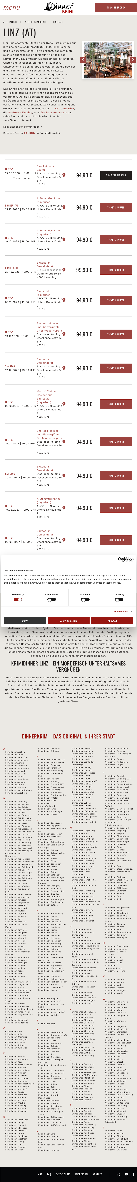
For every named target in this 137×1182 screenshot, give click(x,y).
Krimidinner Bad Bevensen (18, 810)
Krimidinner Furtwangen (50, 811)
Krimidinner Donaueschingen (19, 1084)
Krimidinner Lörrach (82, 789)
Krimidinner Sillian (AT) (116, 839)
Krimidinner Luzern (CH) (84, 822)
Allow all (112, 620)
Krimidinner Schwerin (115, 817)
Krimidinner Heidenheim (50, 946)
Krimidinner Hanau (47, 932)
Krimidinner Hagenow (49, 919)
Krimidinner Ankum (14, 785)
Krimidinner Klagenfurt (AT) (52, 1079)
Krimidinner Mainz (81, 833)
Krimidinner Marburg (82, 844)
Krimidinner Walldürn (115, 1013)
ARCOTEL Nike (64, 108)
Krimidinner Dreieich (15, 1097)
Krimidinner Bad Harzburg (18, 834)
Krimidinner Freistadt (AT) (51, 784)
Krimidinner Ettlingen (48, 751)
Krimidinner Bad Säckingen (18, 872)
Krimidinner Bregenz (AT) (17, 984)
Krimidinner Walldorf (115, 1010)
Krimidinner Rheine (81, 1136)
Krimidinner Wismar (115, 1097)
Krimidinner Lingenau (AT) (85, 781)
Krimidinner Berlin (14, 919)
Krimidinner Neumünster (84, 968)
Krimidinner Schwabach (117, 800)
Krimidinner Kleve (47, 1081)
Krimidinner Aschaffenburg (18, 790)
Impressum (81, 1174)
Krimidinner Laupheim (83, 754)
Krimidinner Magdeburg (83, 831)
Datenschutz (63, 1174)
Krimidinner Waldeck (115, 1004)
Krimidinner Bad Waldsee (17, 886)
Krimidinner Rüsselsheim (117, 767)
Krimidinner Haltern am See (52, 924)
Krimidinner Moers (81, 871)
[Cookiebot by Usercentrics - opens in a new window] (120, 559)
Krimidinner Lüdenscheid (84, 808)
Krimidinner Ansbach (15, 787)
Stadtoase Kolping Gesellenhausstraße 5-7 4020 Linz (49, 179)
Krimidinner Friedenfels (50, 792)
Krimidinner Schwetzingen (118, 820)
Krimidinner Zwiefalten (116, 1150)
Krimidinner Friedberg (49, 790)
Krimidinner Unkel (114, 960)
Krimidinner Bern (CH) (16, 922)
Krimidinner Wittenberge (117, 1103)
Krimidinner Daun (14, 1062)
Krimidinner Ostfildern (83, 1053)
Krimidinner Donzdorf (16, 1089)
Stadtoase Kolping (20, 112)
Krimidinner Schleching (116, 790)
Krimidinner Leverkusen (83, 773)
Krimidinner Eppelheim (16, 1139)
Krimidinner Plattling (82, 1089)
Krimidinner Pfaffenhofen (84, 1075)
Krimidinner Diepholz (15, 1067)
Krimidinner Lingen (81, 778)
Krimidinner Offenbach (83, 1025)
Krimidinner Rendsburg (83, 1127)
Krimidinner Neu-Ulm (82, 940)
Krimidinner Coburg (15, 1042)
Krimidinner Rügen (114, 765)
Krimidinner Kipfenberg (50, 1057)
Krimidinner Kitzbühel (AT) (51, 1073)
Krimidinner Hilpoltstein (50, 965)
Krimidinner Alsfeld (14, 776)
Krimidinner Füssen (48, 814)
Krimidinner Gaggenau (49, 826)
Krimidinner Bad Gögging (17, 826)
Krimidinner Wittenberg (116, 1100)
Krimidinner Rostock (115, 751)
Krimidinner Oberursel (83, 1020)
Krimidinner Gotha (47, 872)
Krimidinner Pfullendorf (83, 1080)
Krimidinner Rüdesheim (116, 762)
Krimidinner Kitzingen (49, 1076)
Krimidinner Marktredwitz (84, 847)
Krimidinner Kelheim (48, 1046)
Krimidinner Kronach (48, 1109)
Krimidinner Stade (114, 866)
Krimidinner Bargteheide (17, 902)
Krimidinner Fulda (47, 800)
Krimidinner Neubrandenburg (86, 943)
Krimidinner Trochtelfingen (118, 932)
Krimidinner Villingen (115, 990)
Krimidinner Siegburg (115, 831)
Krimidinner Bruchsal (15, 1003)
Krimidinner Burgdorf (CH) (18, 1012)
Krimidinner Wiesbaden (116, 1073)
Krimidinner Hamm (47, 930)
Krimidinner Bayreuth (16, 913)
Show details (121, 611)
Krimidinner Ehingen (15, 1122)
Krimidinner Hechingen (49, 941)
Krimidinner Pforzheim (83, 1078)
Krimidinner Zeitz (113, 1131)
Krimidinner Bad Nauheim (18, 859)
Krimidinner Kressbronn (50, 1106)
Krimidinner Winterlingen (117, 1092)
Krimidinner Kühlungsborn (51, 1117)
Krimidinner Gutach (48, 905)
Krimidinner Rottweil (115, 759)
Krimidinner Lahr (46, 1134)
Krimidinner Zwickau (115, 1147)
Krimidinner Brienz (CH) (17, 995)
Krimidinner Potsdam (82, 1094)
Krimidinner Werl (113, 1056)
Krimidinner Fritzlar (48, 798)
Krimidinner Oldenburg (83, 1034)
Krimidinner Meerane (82, 850)
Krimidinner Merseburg (83, 861)
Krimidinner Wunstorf (115, 1111)
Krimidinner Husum (47, 990)
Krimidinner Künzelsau (49, 1122)
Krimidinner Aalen (14, 755)
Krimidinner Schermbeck (117, 787)
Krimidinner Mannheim (83, 839)
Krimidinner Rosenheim (116, 748)
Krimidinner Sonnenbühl (117, 852)
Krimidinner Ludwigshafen (85, 816)
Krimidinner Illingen (48, 998)
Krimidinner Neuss (81, 973)
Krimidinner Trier (113, 929)
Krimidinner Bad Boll (15, 812)
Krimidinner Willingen (115, 1081)
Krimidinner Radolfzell (83, 1108)
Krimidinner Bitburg (15, 949)
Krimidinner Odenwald (83, 1023)
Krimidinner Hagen (47, 916)
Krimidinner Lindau (81, 775)
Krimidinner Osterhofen (83, 1050)
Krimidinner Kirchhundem (51, 1070)
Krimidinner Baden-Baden (18, 894)
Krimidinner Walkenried (116, 1007)
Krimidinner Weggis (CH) (117, 1029)
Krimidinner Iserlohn (48, 1015)
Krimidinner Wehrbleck (116, 1032)
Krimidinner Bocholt (15, 965)
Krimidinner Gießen (48, 858)
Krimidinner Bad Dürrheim (18, 821)
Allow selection (68, 620)
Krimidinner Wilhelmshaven (118, 1078)
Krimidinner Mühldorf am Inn (86, 902)
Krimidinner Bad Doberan (17, 815)
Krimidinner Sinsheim (115, 844)
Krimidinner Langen (81, 748)
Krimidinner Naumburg (83, 932)
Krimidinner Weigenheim (117, 1040)
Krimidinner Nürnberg (82, 1003)
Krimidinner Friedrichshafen (52, 795)
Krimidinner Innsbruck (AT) (51, 1012)
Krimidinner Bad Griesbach (18, 829)
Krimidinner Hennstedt (49, 952)
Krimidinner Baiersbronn (17, 897)
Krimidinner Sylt (113, 899)
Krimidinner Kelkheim (49, 1049)
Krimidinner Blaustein (16, 960)
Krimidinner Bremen (15, 987)
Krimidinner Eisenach (15, 1125)
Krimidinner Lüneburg (82, 819)
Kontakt (97, 1174)
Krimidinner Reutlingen (83, 1133)
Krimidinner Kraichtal (49, 1100)
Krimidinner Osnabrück (83, 1047)
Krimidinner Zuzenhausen (117, 1144)
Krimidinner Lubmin (81, 805)
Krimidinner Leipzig (81, 767)
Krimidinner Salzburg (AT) (118, 779)
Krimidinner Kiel (46, 1054)
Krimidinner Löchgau (82, 786)
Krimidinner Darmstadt (16, 1059)
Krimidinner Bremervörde (18, 993)
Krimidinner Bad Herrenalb (18, 837)
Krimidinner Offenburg (83, 1028)
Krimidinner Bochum (15, 968)
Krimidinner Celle (14, 1034)
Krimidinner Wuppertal (116, 1114)
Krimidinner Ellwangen (16, 1128)
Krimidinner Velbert (114, 982)
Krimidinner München (82, 915)
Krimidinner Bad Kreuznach (19, 848)
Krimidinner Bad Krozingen (18, 851)
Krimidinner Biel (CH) (15, 941)
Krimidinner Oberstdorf (83, 1017)
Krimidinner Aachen (15, 752)
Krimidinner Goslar (47, 869)
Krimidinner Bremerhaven (18, 990)
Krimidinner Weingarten (116, 1051)
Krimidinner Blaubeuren (17, 957)
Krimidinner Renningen (83, 1130)
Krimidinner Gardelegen (50, 834)
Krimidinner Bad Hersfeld (17, 840)
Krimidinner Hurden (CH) (50, 987)
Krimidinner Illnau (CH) (49, 1001)
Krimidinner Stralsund (116, 882)
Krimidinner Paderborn (83, 1064)
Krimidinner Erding (14, 1141)
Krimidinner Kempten (48, 1051)
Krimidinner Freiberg (48, 779)
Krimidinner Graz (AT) (49, 886)
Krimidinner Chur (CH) (16, 1039)
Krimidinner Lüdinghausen (85, 811)
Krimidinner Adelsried (16, 765)
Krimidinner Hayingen (49, 938)
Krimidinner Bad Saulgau (17, 875)
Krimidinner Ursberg (115, 971)
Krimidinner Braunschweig (18, 982)
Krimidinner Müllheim (82, 910)
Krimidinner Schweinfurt (117, 814)
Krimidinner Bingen (14, 946)
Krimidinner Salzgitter (116, 781)
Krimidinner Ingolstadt (49, 1009)
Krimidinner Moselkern (83, 896)
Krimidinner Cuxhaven (16, 1048)
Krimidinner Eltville (14, 1133)
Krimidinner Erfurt (14, 1144)
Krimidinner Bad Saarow (17, 870)
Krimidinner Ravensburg (84, 1116)
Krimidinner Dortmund (16, 1095)
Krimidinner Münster (82, 918)
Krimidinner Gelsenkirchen (51, 853)
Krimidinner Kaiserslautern (51, 1032)
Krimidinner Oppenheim (83, 1039)
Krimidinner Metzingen (83, 866)
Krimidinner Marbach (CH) (85, 841)
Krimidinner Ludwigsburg (84, 814)
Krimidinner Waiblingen (116, 1002)
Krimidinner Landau (48, 1136)
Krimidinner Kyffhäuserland (52, 1125)
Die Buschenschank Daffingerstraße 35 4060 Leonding (49, 273)
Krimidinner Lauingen (82, 751)
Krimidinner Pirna (80, 1086)
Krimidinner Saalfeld (115, 776)
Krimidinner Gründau (48, 894)
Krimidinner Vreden (114, 993)
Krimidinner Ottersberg (83, 1055)
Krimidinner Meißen (81, 855)
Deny (25, 620)
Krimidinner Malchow (82, 836)
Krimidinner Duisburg (15, 1105)
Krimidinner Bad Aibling (17, 804)
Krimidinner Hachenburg (50, 913)
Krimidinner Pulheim (82, 1100)
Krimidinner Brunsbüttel (17, 1006)
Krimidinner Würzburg (116, 1116)
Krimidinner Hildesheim (50, 963)
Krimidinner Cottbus (15, 1045)
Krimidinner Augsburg (16, 793)
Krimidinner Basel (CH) (16, 905)
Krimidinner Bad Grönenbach (19, 831)
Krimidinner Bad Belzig (16, 807)
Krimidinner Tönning (115, 924)
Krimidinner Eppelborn (16, 1136)
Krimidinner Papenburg (83, 1067)
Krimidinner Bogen (14, 971)
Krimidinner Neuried (82, 970)
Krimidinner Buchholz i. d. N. (19, 1009)
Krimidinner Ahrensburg (17, 768)
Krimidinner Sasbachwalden (119, 784)
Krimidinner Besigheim (16, 932)
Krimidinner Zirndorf (115, 1133)
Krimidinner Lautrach (82, 756)
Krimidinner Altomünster (17, 779)
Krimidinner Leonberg (82, 770)
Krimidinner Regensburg (84, 1125)
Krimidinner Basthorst (16, 908)
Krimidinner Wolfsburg (116, 1105)
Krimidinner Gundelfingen (51, 899)
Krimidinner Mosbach (82, 893)
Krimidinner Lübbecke (83, 795)
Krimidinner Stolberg (115, 877)
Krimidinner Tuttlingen (116, 937)
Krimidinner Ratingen (82, 1114)
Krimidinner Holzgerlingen (51, 979)
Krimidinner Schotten (115, 795)
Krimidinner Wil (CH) (115, 1075)
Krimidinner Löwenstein (83, 792)
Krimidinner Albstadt (15, 774)
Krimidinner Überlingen (116, 946)
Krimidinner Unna (113, 963)
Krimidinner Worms (114, 1108)
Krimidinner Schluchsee (117, 792)
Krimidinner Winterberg (116, 1089)
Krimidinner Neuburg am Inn (86, 946)
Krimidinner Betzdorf (15, 935)
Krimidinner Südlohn (115, 893)
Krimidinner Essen (14, 1150)
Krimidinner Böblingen (16, 963)
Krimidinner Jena (46, 1024)
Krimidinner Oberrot (82, 1014)
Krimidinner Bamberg (15, 900)
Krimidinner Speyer (114, 858)
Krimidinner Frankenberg (50, 770)
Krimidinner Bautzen (15, 911)
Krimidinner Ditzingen (16, 1081)
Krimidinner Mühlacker (83, 899)
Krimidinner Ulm (113, 957)
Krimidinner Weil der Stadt (118, 1043)
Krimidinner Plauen (81, 1091)
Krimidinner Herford (48, 954)
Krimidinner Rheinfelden (84, 1138)
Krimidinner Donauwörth (17, 1086)
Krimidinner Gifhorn (48, 861)
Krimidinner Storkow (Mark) (119, 880)
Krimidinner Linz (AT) (82, 784)
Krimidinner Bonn (13, 973)
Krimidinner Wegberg (115, 1026)
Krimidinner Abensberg (16, 760)
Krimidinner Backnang (16, 801)
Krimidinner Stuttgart (115, 891)
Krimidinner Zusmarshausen (119, 1141)
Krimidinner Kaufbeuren (50, 1043)
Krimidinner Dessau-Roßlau (19, 1064)
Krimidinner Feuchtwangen (51, 762)
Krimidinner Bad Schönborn (19, 878)
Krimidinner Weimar (115, 1048)
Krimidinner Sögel (114, 847)
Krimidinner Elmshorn (16, 1131)
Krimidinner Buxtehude (16, 1023)
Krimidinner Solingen (115, 850)
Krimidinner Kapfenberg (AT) (52, 1035)
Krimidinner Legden (81, 759)
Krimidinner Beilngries (16, 916)
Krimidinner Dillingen (15, 1073)
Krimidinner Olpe (80, 1036)
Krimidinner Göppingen (49, 864)
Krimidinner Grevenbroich (51, 891)
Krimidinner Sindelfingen (117, 841)
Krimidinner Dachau (15, 1056)
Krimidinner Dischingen (16, 1078)
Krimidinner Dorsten (15, 1092)
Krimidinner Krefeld (48, 1103)
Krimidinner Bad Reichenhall (19, 867)
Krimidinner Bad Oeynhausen (19, 861)
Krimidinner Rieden (81, 1141)
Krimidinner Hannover (49, 935)
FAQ (49, 1174)
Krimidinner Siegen (114, 833)
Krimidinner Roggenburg (84, 1144)
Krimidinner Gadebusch (50, 823)
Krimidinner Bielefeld (15, 943)
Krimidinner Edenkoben (16, 1120)
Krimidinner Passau (81, 1070)
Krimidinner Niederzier (83, 995)
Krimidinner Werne (114, 1059)
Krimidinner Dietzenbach (17, 1070)
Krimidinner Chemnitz (16, 1037)
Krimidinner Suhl (113, 896)
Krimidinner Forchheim (49, 768)
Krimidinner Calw (13, 1031)
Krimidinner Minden (81, 869)
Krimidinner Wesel (114, 1062)
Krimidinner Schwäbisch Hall (119, 809)
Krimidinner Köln (46, 1087)
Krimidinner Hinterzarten (50, 968)
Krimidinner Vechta (114, 979)
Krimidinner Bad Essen (16, 823)
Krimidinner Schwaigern (117, 811)
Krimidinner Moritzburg (83, 891)
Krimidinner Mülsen (81, 912)
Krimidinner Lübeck (81, 803)
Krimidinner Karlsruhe (49, 1038)
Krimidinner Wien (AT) (116, 1070)
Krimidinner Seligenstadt (117, 828)
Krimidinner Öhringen (82, 1031)
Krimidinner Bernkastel (16, 930)
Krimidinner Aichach (15, 771)
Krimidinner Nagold (81, 929)
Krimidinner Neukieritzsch (85, 959)
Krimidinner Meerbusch (83, 852)
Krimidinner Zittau (114, 1136)
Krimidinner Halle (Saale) (50, 922)
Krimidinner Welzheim (116, 1054)
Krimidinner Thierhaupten (117, 913)
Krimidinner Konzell (48, 1092)
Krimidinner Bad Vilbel (16, 883)
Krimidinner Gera (46, 856)
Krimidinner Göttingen (49, 875)
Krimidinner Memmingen (84, 858)
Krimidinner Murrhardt (83, 921)
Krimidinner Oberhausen (84, 1012)
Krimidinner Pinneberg (83, 1083)
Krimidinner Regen (81, 1122)
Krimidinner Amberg (15, 782)
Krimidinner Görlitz (47, 866)
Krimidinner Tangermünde (118, 907)
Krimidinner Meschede (83, 863)
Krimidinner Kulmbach (49, 1120)
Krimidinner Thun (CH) (116, 916)
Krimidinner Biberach (15, 938)
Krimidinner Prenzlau (82, 1097)
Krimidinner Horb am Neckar (52, 982)
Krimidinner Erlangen (15, 1147)
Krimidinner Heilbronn (49, 949)
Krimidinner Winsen (114, 1086)
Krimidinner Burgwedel (16, 1020)
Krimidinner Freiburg (48, 781)
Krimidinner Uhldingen (116, 949)
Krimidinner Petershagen (84, 1072)
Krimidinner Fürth (47, 809)
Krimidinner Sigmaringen (117, 836)
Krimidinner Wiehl (114, 1067)
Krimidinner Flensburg (49, 765)
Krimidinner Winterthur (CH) (119, 1095)
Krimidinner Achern (15, 763)
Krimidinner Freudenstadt (51, 787)
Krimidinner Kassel (47, 1040)
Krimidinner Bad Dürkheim (18, 818)
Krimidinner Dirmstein (16, 1075)
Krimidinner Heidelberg (50, 943)
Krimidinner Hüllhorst (49, 984)
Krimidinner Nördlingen (83, 1000)
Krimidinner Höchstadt (49, 976)
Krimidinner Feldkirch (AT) (51, 760)
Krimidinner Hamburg (49, 927)
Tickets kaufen (116, 207)
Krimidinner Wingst (114, 1084)
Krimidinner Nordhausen (84, 998)
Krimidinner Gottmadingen (51, 877)
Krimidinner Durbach (15, 1108)
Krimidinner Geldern (48, 850)
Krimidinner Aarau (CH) (16, 757)
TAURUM (30, 133)
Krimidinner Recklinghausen (86, 1119)
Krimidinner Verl (113, 985)
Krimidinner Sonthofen (116, 855)
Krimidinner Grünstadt (49, 897)
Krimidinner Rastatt (81, 1111)
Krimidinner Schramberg (117, 798)
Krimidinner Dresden (15, 1100)
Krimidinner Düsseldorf (16, 1111)
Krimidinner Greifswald (49, 888)
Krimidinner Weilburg (115, 1045)
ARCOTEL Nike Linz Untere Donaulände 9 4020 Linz (49, 211)
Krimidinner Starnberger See (119, 869)
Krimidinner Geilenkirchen (51, 842)
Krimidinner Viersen (115, 988)
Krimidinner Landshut (49, 1150)
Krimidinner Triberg (114, 927)
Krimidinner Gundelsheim (50, 902)
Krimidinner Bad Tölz (15, 881)
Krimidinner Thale (114, 910)
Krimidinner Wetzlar (115, 1064)
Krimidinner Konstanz (49, 1090)
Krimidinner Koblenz (48, 1084)
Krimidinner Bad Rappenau (18, 864)
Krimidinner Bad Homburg (18, 842)
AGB (40, 1174)
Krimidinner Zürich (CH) (117, 1139)
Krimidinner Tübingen (115, 935)
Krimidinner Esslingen (49, 748)
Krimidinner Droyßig (15, 1103)
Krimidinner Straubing (116, 885)
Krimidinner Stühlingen (116, 888)
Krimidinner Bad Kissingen (18, 845)
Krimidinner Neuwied (82, 992)
